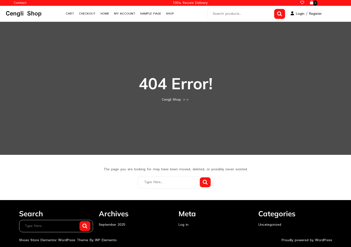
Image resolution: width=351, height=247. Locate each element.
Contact (20, 3)
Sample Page (150, 13)
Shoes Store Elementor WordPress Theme (54, 240)
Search (279, 14)
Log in (183, 225)
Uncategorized (269, 225)
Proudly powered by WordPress (307, 240)
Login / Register (306, 14)
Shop (170, 13)
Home (104, 13)
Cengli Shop (24, 14)
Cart (70, 13)
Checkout (87, 13)
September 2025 (112, 225)
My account (124, 13)
